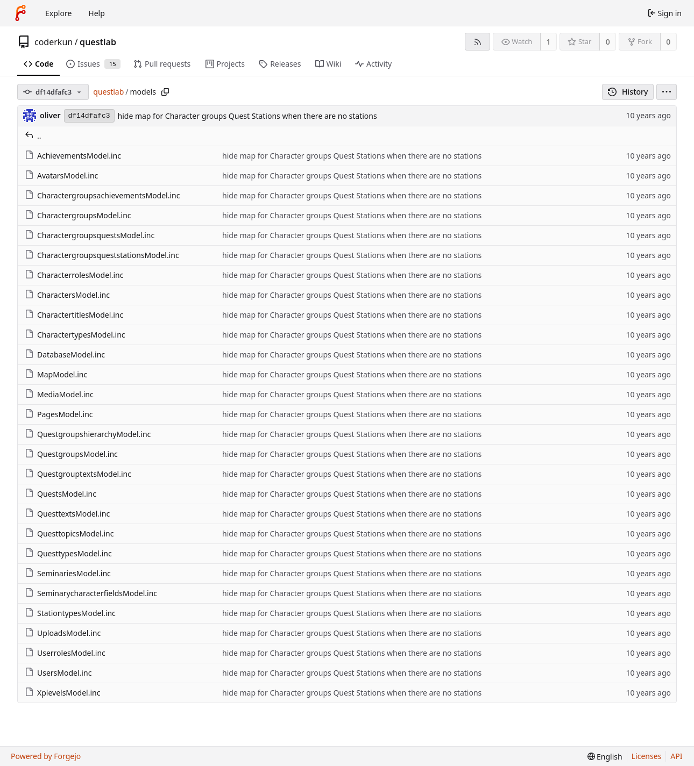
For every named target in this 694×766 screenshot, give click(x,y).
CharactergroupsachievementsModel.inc (102, 195)
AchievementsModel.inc (73, 156)
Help (96, 13)
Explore (58, 13)
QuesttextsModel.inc (67, 514)
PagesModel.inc (59, 414)
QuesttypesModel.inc (68, 553)
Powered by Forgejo (46, 756)
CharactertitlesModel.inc (74, 315)
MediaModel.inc (59, 394)
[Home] (20, 13)
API (676, 756)
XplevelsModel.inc (62, 693)
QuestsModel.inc (60, 494)
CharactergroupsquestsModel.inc (89, 235)
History (628, 92)
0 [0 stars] (608, 42)
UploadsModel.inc (63, 633)
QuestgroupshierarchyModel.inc (88, 434)
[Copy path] (165, 91)
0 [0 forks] (668, 42)
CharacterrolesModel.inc (74, 275)
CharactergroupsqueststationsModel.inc (102, 255)
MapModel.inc (56, 374)
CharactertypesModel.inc (75, 335)
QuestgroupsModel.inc (71, 454)
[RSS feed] (477, 42)
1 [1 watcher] (549, 42)
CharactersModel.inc (67, 295)
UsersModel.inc (58, 673)
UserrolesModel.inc (65, 653)
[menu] (666, 92)
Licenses (647, 756)
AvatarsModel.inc (61, 175)
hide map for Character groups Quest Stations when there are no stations (247, 116)
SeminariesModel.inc (68, 573)
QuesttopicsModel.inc (69, 533)
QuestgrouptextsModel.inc (78, 474)
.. (33, 136)
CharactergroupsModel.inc (78, 215)
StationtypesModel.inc (70, 613)
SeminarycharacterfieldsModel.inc (91, 593)
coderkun (53, 42)
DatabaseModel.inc (65, 354)
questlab (98, 42)
